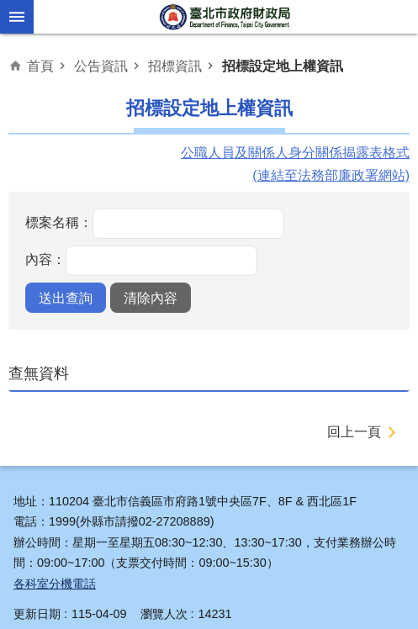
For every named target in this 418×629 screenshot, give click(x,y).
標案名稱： (59, 222)
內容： (45, 259)
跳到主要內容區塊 (8, 8)
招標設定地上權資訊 (282, 65)
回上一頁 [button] (354, 432)
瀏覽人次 (164, 614)
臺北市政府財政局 (226, 16)
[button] (65, 298)
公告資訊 (101, 65)
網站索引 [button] (17, 17)
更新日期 (37, 614)
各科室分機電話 (54, 583)
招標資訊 (175, 65)
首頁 (40, 65)
